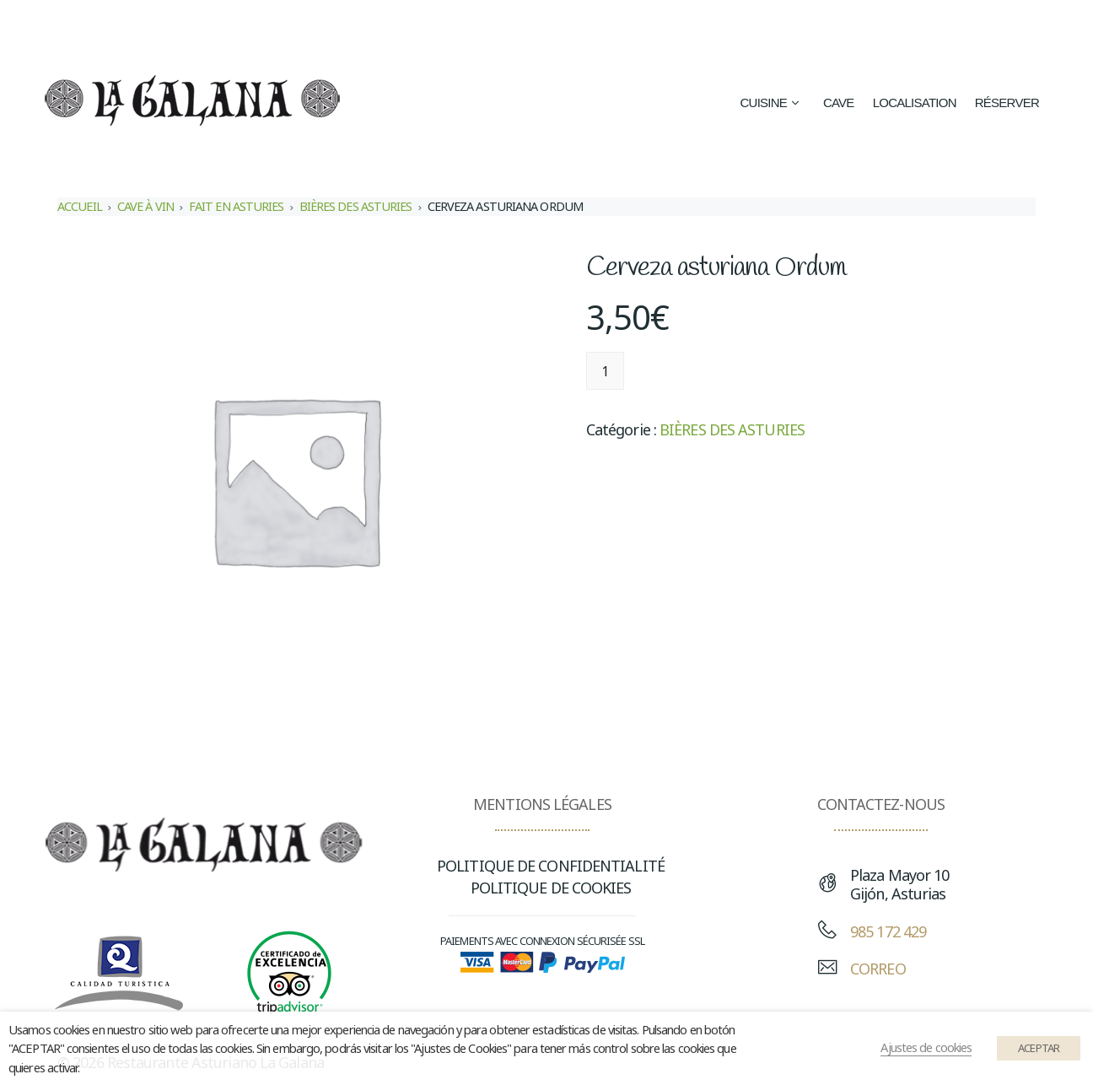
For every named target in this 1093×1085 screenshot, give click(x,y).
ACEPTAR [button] (1038, 1047)
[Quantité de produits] (605, 371)
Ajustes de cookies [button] (926, 1047)
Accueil (79, 206)
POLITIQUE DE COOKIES (551, 887)
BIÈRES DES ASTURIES (355, 206)
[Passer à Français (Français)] (942, 26)
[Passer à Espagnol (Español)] (738, 26)
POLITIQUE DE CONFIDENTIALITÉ (551, 866)
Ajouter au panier (709, 371)
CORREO (878, 968)
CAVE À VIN (145, 206)
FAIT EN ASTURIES (236, 206)
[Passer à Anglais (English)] (855, 26)
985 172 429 (888, 931)
